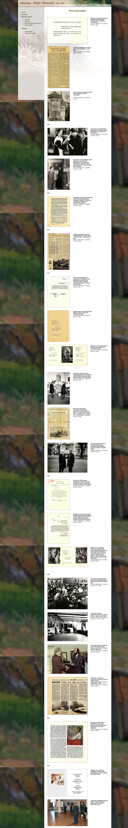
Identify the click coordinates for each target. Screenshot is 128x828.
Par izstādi (78, 5)
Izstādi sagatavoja (91, 5)
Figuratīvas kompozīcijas (33, 23)
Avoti (101, 5)
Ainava (27, 21)
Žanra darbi (28, 25)
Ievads (23, 12)
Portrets (27, 20)
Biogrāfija (24, 14)
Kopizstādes (29, 31)
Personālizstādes (30, 33)
